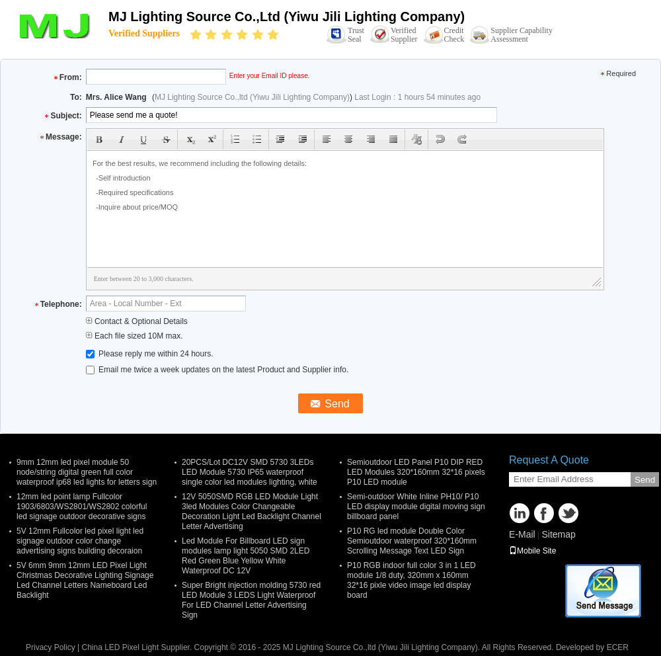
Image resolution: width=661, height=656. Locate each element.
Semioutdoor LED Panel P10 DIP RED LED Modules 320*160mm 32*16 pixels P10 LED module (416, 472)
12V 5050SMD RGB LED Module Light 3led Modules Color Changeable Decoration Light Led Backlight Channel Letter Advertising (251, 511)
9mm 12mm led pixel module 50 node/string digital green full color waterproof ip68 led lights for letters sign (87, 472)
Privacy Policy (50, 647)
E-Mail (522, 534)
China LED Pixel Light (120, 647)
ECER (618, 647)
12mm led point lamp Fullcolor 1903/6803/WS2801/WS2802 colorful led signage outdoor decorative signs (82, 506)
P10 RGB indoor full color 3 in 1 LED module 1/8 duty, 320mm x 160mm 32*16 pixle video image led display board (411, 580)
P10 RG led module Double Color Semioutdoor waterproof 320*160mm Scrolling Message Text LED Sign (412, 540)
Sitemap (558, 534)
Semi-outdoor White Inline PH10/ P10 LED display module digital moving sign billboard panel (416, 506)
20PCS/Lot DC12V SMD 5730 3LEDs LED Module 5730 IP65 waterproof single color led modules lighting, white (249, 472)
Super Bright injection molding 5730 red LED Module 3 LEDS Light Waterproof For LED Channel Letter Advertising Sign (251, 600)
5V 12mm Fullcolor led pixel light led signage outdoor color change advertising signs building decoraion (80, 540)
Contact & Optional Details (137, 321)
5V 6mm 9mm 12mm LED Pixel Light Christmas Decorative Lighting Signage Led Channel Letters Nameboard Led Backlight (85, 580)
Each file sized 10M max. (134, 336)
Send (645, 480)
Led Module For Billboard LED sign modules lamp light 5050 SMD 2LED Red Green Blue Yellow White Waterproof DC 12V (245, 555)
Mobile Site (532, 550)
